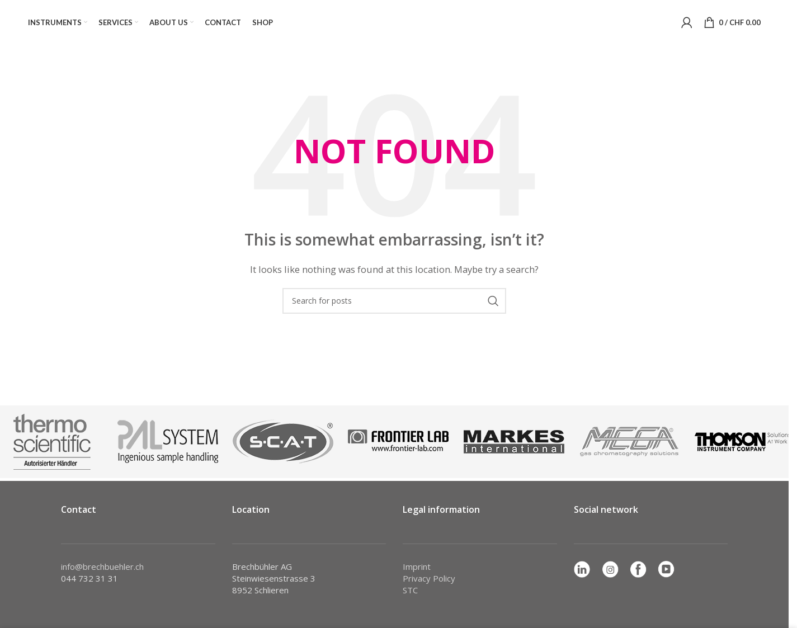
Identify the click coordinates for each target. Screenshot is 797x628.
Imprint (417, 566)
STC (410, 590)
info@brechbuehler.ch (102, 566)
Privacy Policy (429, 578)
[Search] (394, 301)
